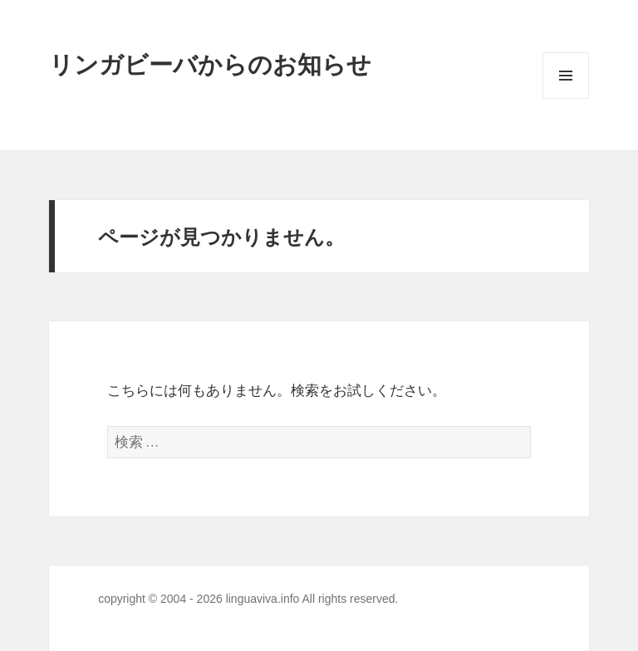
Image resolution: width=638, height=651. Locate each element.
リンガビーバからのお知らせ (210, 63)
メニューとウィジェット (565, 98)
